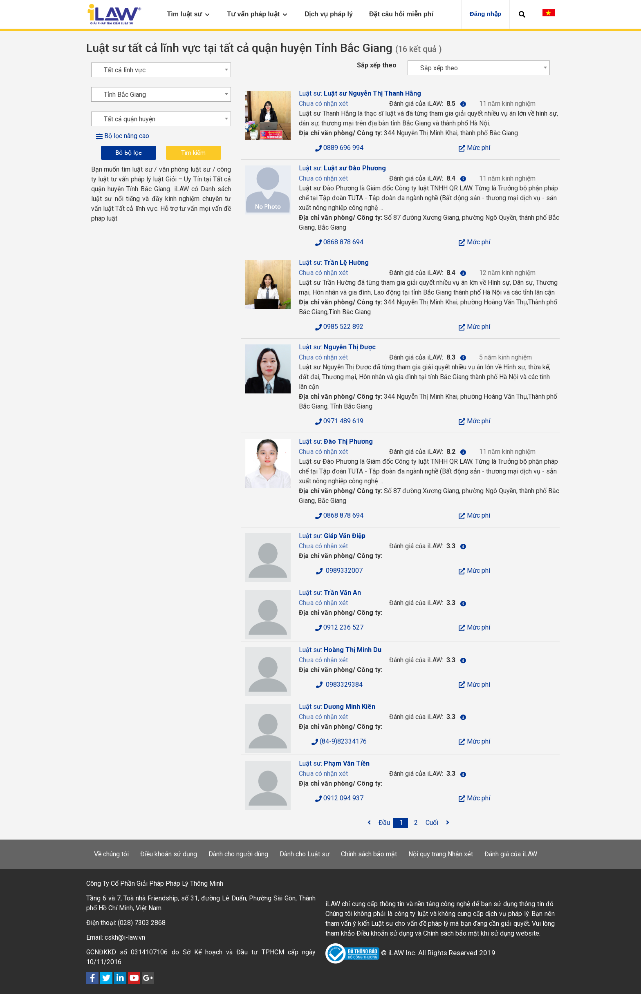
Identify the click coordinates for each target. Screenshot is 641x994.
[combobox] (479, 67)
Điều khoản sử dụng (168, 854)
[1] (401, 823)
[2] (416, 823)
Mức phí (474, 148)
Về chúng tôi (111, 854)
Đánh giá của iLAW (510, 854)
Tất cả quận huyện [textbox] (129, 119)
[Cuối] (432, 823)
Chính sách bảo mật (369, 854)
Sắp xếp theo (377, 65)
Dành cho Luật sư (304, 854)
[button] (522, 14)
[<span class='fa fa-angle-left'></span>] (369, 823)
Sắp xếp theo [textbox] (439, 68)
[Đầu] (384, 823)
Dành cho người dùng (238, 854)
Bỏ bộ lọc (128, 152)
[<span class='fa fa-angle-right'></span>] (447, 823)
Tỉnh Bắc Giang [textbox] (125, 94)
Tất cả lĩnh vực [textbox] (125, 70)
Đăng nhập (485, 13)
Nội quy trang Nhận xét (440, 854)
